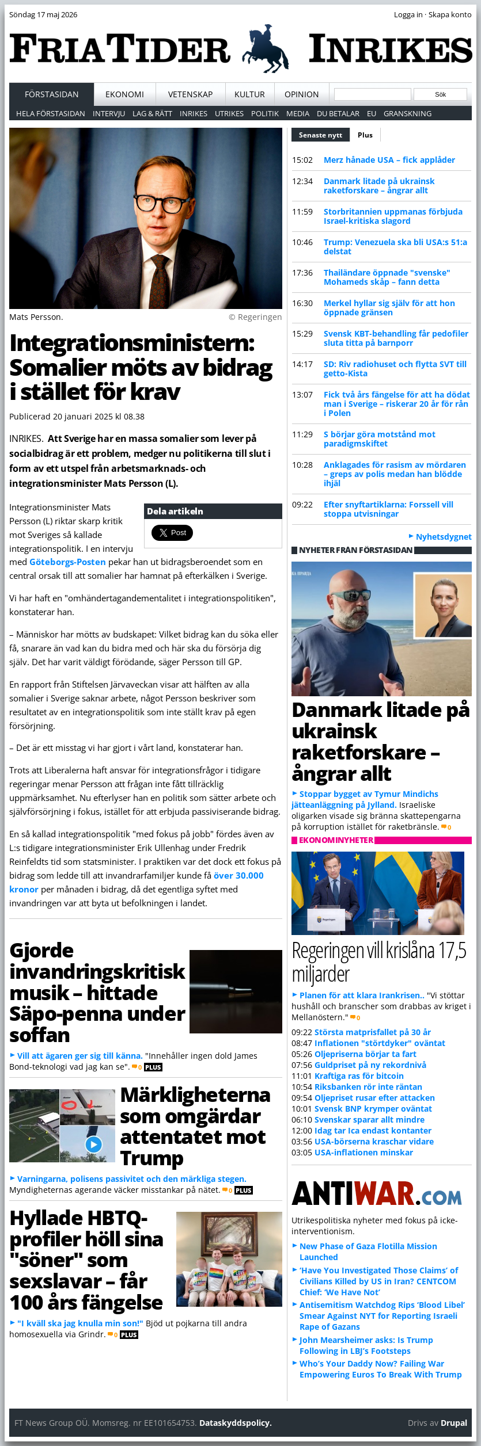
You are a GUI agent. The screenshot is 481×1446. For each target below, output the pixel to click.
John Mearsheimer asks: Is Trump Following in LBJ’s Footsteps (366, 1345)
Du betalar (338, 113)
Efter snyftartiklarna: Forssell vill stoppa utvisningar (388, 509)
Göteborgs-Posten (67, 561)
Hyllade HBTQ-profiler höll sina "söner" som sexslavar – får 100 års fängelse (86, 1259)
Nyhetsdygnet (444, 536)
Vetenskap (190, 94)
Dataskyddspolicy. (235, 1422)
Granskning (407, 113)
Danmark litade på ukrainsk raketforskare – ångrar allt (379, 185)
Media (297, 113)
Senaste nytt (324, 133)
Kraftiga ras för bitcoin (359, 1075)
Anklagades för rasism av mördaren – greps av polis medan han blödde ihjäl (395, 474)
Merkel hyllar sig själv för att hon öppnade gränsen (389, 307)
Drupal (454, 1422)
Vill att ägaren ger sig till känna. (80, 1055)
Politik (265, 113)
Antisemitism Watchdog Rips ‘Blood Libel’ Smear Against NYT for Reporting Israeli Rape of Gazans (382, 1315)
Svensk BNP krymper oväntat (373, 1108)
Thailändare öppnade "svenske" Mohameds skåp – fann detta (387, 277)
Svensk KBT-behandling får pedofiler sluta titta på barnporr (396, 338)
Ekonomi (124, 94)
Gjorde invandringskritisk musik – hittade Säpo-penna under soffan (97, 992)
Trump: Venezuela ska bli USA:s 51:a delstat (395, 246)
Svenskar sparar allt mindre (370, 1119)
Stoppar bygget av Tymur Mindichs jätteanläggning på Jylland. (364, 799)
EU (371, 113)
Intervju (109, 113)
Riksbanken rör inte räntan (368, 1086)
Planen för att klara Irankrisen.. (362, 995)
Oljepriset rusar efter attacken (375, 1097)
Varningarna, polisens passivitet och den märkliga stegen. (132, 1178)
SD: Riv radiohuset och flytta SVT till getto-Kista (395, 368)
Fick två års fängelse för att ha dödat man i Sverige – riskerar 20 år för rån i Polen (397, 403)
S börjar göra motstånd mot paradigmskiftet (379, 439)
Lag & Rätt (152, 113)
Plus (365, 135)
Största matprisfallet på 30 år (373, 1032)
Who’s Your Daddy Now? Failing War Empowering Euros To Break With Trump (381, 1369)
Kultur (249, 94)
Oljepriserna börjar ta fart (365, 1053)
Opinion (302, 94)
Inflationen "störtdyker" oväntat (380, 1042)
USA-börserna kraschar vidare (374, 1141)
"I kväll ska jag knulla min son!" (80, 1323)
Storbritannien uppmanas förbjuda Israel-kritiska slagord (393, 216)
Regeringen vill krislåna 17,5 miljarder (379, 961)
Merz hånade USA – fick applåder (389, 159)
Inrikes (193, 113)
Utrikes (229, 113)
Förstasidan (52, 94)
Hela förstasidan (50, 113)
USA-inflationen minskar (364, 1152)
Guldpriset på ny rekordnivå (370, 1064)
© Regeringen (255, 316)
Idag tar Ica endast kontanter (373, 1130)
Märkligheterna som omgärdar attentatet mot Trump (195, 1125)
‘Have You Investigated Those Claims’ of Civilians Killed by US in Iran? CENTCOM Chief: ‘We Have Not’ (379, 1281)
